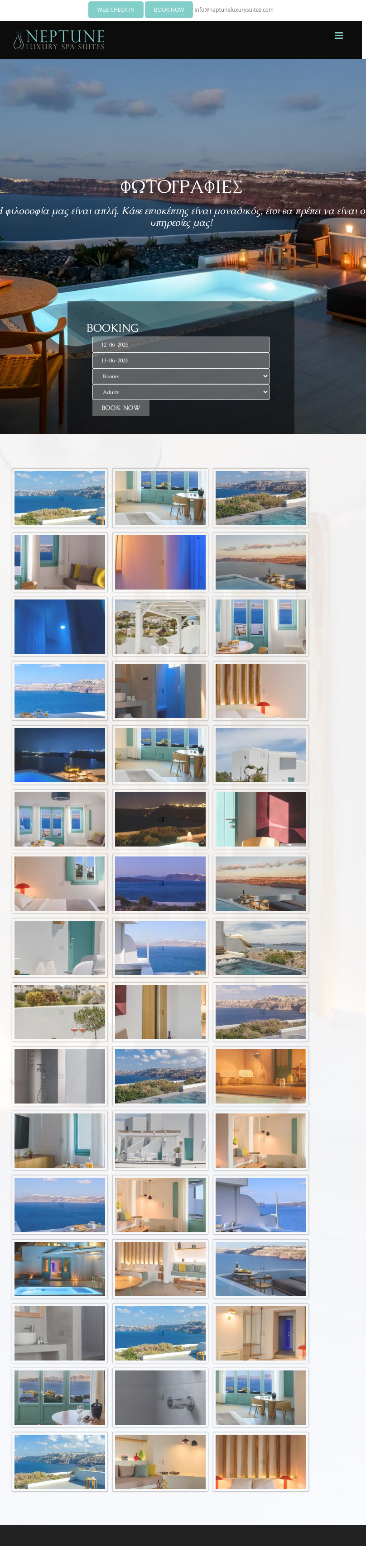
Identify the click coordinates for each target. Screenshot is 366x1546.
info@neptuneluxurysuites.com (234, 10)
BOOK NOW (169, 10)
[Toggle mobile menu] (339, 35)
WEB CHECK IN (116, 10)
